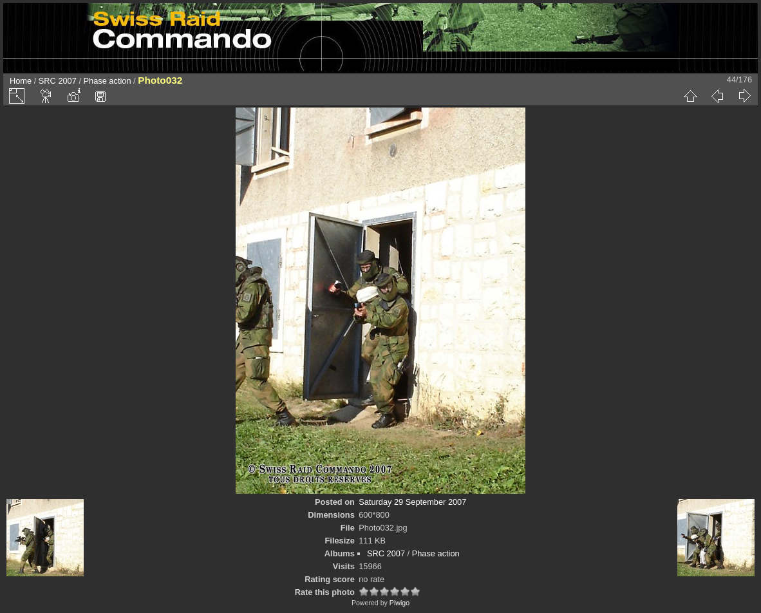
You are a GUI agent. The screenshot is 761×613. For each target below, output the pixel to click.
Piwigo (399, 603)
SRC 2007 (58, 81)
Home (21, 81)
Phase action (107, 81)
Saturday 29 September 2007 (412, 502)
